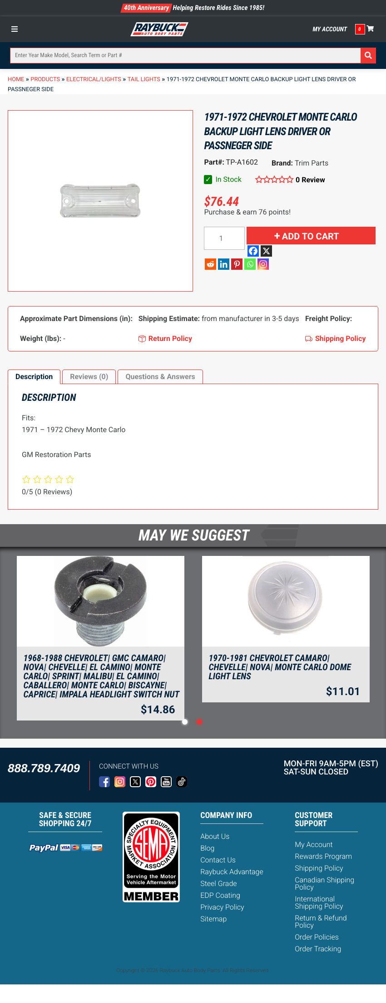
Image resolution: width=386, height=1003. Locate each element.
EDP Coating (220, 895)
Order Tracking (318, 949)
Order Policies (317, 937)
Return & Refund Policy (320, 922)
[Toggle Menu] (17, 29)
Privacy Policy (222, 907)
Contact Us (218, 860)
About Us (214, 836)
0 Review (310, 179)
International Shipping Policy (319, 902)
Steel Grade (218, 883)
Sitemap (213, 919)
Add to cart (310, 236)
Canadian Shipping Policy (324, 883)
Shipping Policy (319, 868)
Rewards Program (323, 856)
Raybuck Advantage (231, 871)
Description (34, 376)
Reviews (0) (89, 376)
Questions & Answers (160, 376)
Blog (207, 848)
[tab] (34, 377)
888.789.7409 (44, 768)
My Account (329, 29)
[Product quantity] (224, 238)
